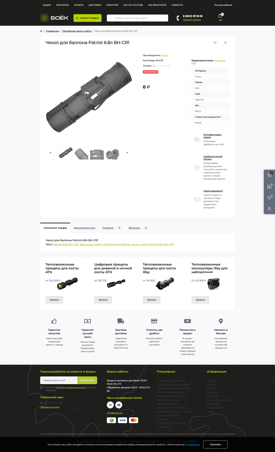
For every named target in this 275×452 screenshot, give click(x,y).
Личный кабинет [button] (223, 5)
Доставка (95, 5)
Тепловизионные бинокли (171, 396)
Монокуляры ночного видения (174, 411)
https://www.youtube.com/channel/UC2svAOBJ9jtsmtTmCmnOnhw (118, 405)
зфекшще (86, 244)
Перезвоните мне (49, 407)
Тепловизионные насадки (171, 392)
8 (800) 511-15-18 (192, 16)
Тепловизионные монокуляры (173, 384)
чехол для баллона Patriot (111, 244)
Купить (54, 299)
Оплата (78, 5)
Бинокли (162, 419)
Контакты (62, 5)
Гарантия (112, 5)
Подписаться (87, 380)
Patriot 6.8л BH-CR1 (65, 244)
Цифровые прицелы (168, 399)
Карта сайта (213, 403)
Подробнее (193, 444)
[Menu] (87, 18)
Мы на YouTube (133, 5)
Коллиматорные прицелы (171, 423)
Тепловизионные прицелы (171, 380)
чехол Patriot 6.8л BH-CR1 (157, 244)
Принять (215, 444)
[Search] (111, 18)
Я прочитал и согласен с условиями (70, 388)
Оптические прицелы (168, 415)
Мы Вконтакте (157, 5)
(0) (154, 66)
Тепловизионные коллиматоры (174, 388)
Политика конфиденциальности (71, 387)
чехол (135, 244)
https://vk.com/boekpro (110, 405)
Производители (215, 407)
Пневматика (52, 31)
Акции (47, 5)
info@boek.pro (115, 413)
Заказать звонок (192, 19)
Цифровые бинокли (168, 403)
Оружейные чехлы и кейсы (76, 31)
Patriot (165, 55)
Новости (177, 5)
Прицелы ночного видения (172, 407)
